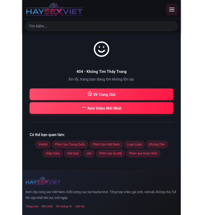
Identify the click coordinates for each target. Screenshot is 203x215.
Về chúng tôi (64, 206)
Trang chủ (31, 206)
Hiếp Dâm (52, 153)
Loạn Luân (134, 144)
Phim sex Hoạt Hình (143, 153)
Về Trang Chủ (101, 94)
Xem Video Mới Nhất (101, 107)
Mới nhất (47, 206)
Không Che (156, 144)
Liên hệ (79, 206)
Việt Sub (73, 153)
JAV (89, 153)
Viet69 (43, 144)
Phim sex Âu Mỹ (110, 153)
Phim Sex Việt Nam (106, 144)
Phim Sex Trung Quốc (70, 144)
